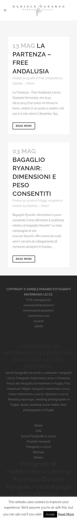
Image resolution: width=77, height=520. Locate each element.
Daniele (18, 83)
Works (38, 425)
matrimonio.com (38, 315)
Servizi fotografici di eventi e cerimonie (31, 372)
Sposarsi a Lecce (56, 394)
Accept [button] (50, 514)
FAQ (38, 431)
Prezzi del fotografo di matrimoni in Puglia (35, 383)
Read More (24, 125)
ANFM (38, 326)
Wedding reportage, (22, 399)
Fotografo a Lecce (38, 446)
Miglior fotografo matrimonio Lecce (45, 388)
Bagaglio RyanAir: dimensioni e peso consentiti (34, 176)
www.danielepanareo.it (38, 305)
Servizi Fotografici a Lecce (38, 436)
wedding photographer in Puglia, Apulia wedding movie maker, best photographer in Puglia (40, 405)
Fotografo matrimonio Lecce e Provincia (43, 378)
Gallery (38, 457)
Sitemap (38, 452)
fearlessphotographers (38, 310)
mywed (38, 321)
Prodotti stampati (38, 441)
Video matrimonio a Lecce (26, 394)
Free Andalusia (49, 78)
